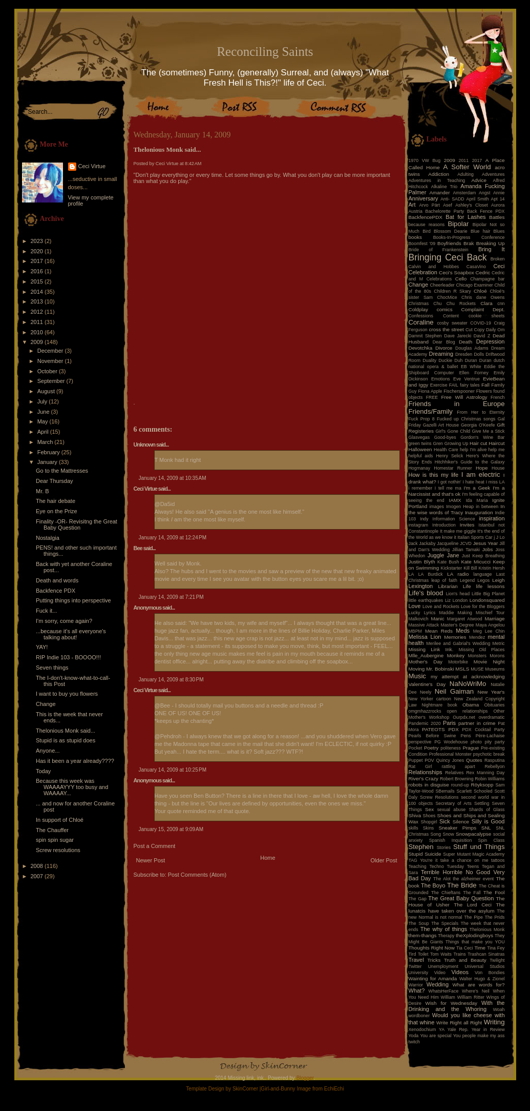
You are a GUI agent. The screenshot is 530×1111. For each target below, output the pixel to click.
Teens (473, 866)
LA (411, 574)
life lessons (490, 586)
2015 (38, 281)
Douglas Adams (472, 348)
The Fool (494, 892)
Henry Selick (449, 455)
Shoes (429, 815)
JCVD (466, 543)
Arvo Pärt (429, 205)
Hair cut (478, 443)
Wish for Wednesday (451, 1003)
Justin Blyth (422, 561)
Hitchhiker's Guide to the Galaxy (470, 461)
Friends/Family (431, 411)
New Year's (491, 692)
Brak (468, 243)
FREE (432, 397)
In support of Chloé (59, 820)
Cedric (483, 272)
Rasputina (494, 760)
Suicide (433, 854)
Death (465, 342)
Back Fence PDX (486, 211)
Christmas (419, 303)
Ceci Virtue (92, 166)
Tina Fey (495, 948)
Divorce (443, 348)
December (51, 351)
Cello (461, 278)
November (51, 361)
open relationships (467, 711)
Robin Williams (489, 778)
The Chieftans (445, 892)
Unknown (145, 444)
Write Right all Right (459, 1022)
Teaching (418, 866)
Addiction (438, 174)
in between (487, 506)
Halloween (420, 449)
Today (43, 771)
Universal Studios (484, 966)
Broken (498, 258)
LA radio (458, 574)
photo (476, 741)
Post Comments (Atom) (197, 875)
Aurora (497, 205)
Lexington (421, 586)
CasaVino (476, 266)
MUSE (477, 669)
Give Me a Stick (488, 431)
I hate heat (473, 481)
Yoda (414, 1035)
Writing (494, 1022)
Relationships (425, 772)
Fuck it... (46, 611)
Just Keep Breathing (483, 555)
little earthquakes (426, 600)
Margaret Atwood (464, 618)
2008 (38, 866)
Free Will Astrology (464, 397)
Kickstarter (451, 568)
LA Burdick (430, 574)
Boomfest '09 (422, 243)
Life (467, 586)
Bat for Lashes (465, 217)
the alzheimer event (473, 878)
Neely (426, 692)
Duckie (445, 360)
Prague (470, 748)
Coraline (421, 322)
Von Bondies (489, 972)
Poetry (431, 748)
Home (267, 858)
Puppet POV (421, 760)
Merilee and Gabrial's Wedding (458, 643)
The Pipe (473, 917)
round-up (460, 784)
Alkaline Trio (444, 186)
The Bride (462, 885)
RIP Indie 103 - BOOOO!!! (68, 657)
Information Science (453, 518)
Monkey (456, 655)
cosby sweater (452, 323)
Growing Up (456, 443)
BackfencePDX (425, 217)
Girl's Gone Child (452, 431)
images (437, 506)
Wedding (438, 984)
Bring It (491, 249)
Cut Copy (474, 329)
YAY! (42, 647)
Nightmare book (440, 705)
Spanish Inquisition (450, 840)
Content (451, 315)
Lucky (414, 612)
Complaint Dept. (483, 309)
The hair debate (55, 501)
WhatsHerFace (444, 991)
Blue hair (480, 231)
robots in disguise (429, 784)
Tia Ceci (464, 948)
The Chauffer (52, 830)
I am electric (480, 474)
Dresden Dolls (469, 354)
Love (415, 606)
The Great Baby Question (461, 898)
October (48, 371)
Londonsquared (487, 600)
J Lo (500, 537)
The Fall (471, 892)
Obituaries (494, 705)
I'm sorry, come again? (64, 621)
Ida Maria (477, 500)
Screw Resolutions (439, 797)
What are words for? (478, 984)
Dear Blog (444, 342)
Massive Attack (424, 625)
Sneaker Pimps (457, 828)
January (48, 462)
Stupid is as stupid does (65, 740)
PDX (453, 729)
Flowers (484, 391)
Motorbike (458, 661)
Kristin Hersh (492, 568)
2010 (38, 332)
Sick (444, 821)
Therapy (446, 935)
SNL (486, 828)
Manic (437, 618)
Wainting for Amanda (433, 978)
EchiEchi (334, 1089)
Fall (485, 385)
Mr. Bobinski (440, 669)
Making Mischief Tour (481, 612)
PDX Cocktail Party (483, 729)
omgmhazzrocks (425, 711)
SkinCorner (245, 1089)
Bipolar (458, 224)
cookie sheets (486, 315)
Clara (486, 303)
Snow (448, 834)
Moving (417, 669)
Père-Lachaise (490, 735)
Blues (498, 231)
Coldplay (418, 309)
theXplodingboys (474, 935)
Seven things (52, 667)
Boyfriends (449, 243)
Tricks (433, 960)
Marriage (495, 618)
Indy (424, 518)
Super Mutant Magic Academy (473, 854)
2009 (38, 342)
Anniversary (423, 198)
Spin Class (491, 840)
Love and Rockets (440, 606)
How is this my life (434, 475)
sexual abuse (451, 809)
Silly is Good (488, 821)
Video (440, 972)
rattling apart (458, 766)
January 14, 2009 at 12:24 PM (173, 537)
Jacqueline (447, 543)
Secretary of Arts (453, 803)
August (46, 391)
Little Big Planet (488, 593)
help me (497, 449)
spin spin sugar (55, 840)
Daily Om (495, 329)
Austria (415, 211)
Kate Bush (448, 561)
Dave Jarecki (457, 335)
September (52, 381)
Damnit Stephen (425, 335)
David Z (482, 335)
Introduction (444, 525)
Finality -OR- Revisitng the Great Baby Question (76, 524)
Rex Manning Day (485, 772)
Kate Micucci (476, 561)
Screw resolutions (58, 850)
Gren (438, 443)
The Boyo (433, 885)
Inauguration (479, 512)
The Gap (418, 898)
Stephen (421, 847)
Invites (467, 525)
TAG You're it (423, 860)
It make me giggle (458, 531)
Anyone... (47, 751)
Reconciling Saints (265, 51)
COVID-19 (480, 323)
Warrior (416, 984)
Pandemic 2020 (425, 723)
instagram (419, 525)
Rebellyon (494, 766)
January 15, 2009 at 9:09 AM (171, 829)
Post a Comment (155, 846)
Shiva (415, 815)
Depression (490, 341)
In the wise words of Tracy (457, 509)
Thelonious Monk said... (65, 731)
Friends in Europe (457, 404)
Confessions (421, 315)
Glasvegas (419, 437)
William (448, 997)
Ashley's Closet (471, 205)
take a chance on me (464, 860)
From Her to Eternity (480, 412)
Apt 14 (498, 198)
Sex (429, 809)
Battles (496, 217)
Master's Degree (457, 625)
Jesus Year (485, 543)
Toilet (423, 954)
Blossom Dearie (451, 231)
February (49, 452)
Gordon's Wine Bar (482, 437)
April (43, 432)
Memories (455, 637)
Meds (463, 631)
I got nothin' (449, 481)
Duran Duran (478, 360)
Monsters (477, 655)
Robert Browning (457, 778)
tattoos (497, 860)
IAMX (455, 500)
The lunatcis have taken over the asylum (457, 908)
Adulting (465, 174)
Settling (481, 803)
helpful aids (421, 455)
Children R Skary (452, 291)
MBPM (415, 631)
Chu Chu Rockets (454, 303)
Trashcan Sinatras (486, 954)
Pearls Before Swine (432, 735)
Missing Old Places (482, 649)
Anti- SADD (452, 198)
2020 (38, 251)
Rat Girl (420, 766)
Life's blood (426, 593)
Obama (470, 705)
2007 (38, 876)
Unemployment (443, 966)
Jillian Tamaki (466, 549)
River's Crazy (424, 778)
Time (479, 948)
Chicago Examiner (474, 285)
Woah (499, 1009)
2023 (38, 241)
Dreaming (441, 354)
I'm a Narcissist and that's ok (457, 491)
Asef (447, 205)
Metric (499, 643)
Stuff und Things (478, 847)
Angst (485, 192)
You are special (435, 1035)
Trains (460, 954)
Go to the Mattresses (62, 471)
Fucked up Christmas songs (466, 418)
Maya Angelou (490, 625)
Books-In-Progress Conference (469, 237)
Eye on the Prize (56, 511)
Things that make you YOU (475, 941)
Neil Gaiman (454, 691)
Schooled (483, 791)
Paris (449, 723)
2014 (38, 292)
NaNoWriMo (468, 684)
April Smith (478, 198)
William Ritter (470, 997)
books (415, 237)
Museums (494, 669)
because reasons (427, 224)
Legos (483, 580)
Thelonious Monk (487, 929)
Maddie (446, 612)
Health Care (446, 449)
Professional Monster (450, 754)
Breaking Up (490, 243)
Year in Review (488, 1029)
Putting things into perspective (73, 600)
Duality (429, 360)
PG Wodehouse (451, 741)
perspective (420, 741)
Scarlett (464, 791)
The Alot (442, 878)
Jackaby (427, 543)
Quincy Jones (450, 760)
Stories (444, 847)
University (419, 972)
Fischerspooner (459, 391)
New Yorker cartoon (430, 698)
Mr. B (42, 491)
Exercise (439, 385)
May (43, 421)
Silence (461, 821)
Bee (138, 548)
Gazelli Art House (441, 425)
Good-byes (445, 437)
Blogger (305, 1078)
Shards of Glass (486, 809)
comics (445, 309)
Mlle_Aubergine (426, 655)
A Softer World (467, 167)
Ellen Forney (474, 372)
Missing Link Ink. (431, 649)
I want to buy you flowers (67, 694)
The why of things (443, 929)
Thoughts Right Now (432, 948)
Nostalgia (47, 538)
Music (417, 676)
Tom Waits (441, 954)
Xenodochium (422, 1029)
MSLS (462, 669)
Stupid (416, 854)
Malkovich (419, 618)
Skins (428, 828)
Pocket (415, 748)
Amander (440, 192)
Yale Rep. (458, 1029)
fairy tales (470, 385)
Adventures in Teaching (437, 180)
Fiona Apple (430, 391)
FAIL (453, 385)
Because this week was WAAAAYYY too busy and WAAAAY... (72, 787)
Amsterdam (464, 192)
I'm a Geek (476, 488)
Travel (416, 960)
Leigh (498, 580)
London (460, 600)
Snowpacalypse (473, 834)
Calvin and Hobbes (434, 266)
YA (441, 1029)
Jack (413, 543)
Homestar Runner (453, 468)
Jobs (487, 549)
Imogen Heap (460, 506)
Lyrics (430, 612)
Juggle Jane (443, 555)
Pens (466, 735)
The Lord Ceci (473, 904)
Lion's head (458, 593)
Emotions (440, 378)
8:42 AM (193, 163)
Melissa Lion (425, 637)
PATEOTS (433, 729)
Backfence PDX (55, 591)
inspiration (491, 518)
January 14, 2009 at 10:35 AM (172, 478)
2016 (38, 271)
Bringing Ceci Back (448, 257)
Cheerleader (442, 285)
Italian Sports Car (474, 537)
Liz (448, 600)
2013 (38, 301)
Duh (458, 360)
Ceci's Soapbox (456, 272)
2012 (38, 312)
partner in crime (477, 723)
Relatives (454, 772)
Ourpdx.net (464, 717)
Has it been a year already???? (75, 761)
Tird (412, 954)
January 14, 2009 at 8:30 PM (171, 679)
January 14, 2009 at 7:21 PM (171, 597)
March (46, 442)
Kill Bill (470, 568)
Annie (499, 192)
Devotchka (421, 348)
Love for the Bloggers (483, 606)
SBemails (444, 791)
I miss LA (495, 481)
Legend (467, 580)
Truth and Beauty (465, 960)
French (497, 397)
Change (46, 704)
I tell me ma (448, 488)
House (498, 468)
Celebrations (439, 278)
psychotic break (489, 754)
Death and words (57, 580)
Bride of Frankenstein (439, 249)
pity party (495, 741)
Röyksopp (482, 784)
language (482, 574)
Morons (497, 655)
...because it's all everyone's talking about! (71, 634)
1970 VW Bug (425, 160)
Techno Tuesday (447, 866)
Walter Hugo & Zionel (482, 978)
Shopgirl (428, 821)
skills (413, 828)
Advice (478, 180)
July (43, 401)
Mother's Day (425, 661)
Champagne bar (487, 278)
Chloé (480, 291)
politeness (450, 748)
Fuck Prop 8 (422, 418)
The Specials (444, 923)
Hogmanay (420, 468)
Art (412, 204)
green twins (420, 443)
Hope (482, 468)
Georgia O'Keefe (478, 425)
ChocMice (447, 297)
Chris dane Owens (482, 297)
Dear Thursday (54, 481)
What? (417, 990)
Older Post (384, 860)
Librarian (447, 586)
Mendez (477, 637)
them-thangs (423, 935)
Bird (426, 231)
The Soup (419, 923)
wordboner (419, 1015)
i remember (421, 488)
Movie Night (489, 661)
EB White (471, 366)
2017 (38, 261)
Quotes (474, 760)
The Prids (495, 917)
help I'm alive (473, 449)
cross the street (446, 329)
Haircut (496, 443)
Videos (459, 972)
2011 (38, 322)
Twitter (415, 966)
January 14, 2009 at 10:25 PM (173, 770)
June (44, 412)
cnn (500, 303)
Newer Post (150, 860)
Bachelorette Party (445, 211)
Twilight (497, 960)
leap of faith (444, 580)
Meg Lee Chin (489, 631)
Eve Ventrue (466, 378)
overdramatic (492, 717)
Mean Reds (439, 631)
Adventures (493, 174)
